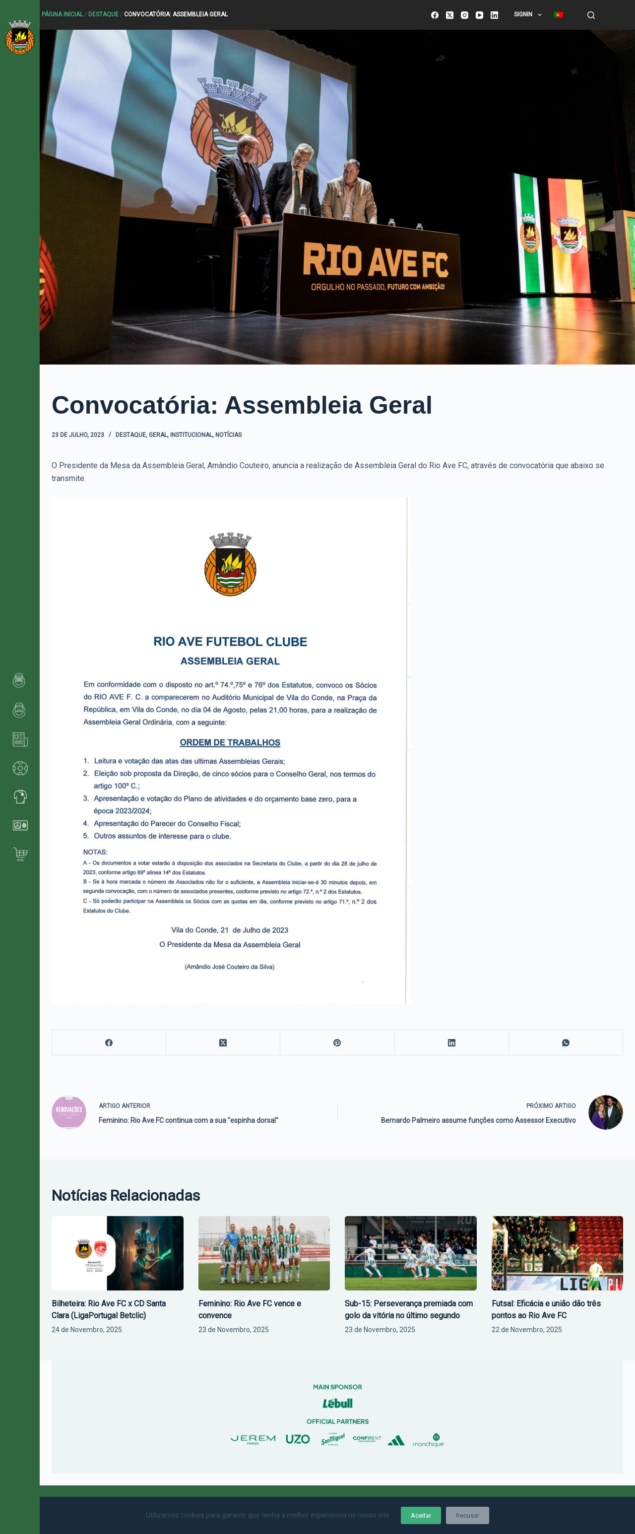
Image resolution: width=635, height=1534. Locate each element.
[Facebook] (435, 15)
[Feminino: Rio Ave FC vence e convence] (264, 1253)
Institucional (191, 434)
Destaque (103, 14)
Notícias (228, 434)
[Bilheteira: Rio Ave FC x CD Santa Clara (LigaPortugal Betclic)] (118, 1253)
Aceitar (421, 1515)
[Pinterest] (337, 1042)
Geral (158, 434)
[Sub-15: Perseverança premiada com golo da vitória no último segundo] (411, 1253)
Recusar (467, 1515)
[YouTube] (479, 15)
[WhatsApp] (566, 1042)
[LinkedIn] (494, 15)
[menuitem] (558, 15)
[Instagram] (464, 15)
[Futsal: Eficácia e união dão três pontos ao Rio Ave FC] (558, 1253)
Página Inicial (62, 14)
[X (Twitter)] (449, 15)
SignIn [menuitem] (529, 15)
